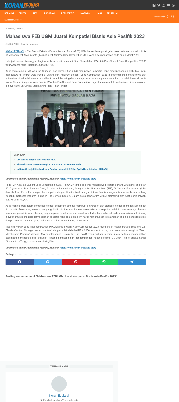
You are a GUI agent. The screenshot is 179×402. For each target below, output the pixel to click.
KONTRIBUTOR (13, 17)
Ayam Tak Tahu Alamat (145, 304)
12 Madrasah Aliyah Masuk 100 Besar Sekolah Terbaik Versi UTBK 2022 (150, 205)
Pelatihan (113, 10)
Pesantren (166, 132)
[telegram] (106, 286)
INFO (36, 10)
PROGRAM (50, 10)
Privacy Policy (95, 391)
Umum (143, 143)
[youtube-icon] (167, 3)
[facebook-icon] (152, 3)
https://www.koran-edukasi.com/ (78, 191)
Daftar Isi (68, 391)
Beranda (10, 10)
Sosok (133, 143)
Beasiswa (144, 126)
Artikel (134, 126)
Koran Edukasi (151, 56)
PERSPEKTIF (68, 10)
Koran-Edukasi (94, 397)
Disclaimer (80, 391)
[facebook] (17, 286)
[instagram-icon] (162, 3)
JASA (100, 10)
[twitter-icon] (157, 3)
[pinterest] (61, 286)
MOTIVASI (86, 10)
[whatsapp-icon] (172, 3)
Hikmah (157, 126)
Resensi (134, 137)
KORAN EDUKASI (15, 57)
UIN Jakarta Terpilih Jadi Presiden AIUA (36, 173)
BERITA (23, 10)
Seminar (157, 137)
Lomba (154, 132)
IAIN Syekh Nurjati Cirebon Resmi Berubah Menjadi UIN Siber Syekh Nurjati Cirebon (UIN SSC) (62, 182)
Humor (167, 126)
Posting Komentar (29, 50)
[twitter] (39, 286)
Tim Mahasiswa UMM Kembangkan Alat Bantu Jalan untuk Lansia (49, 177)
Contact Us (110, 391)
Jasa (133, 132)
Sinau (167, 137)
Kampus (143, 132)
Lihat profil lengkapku (151, 87)
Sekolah (145, 137)
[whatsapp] (84, 286)
